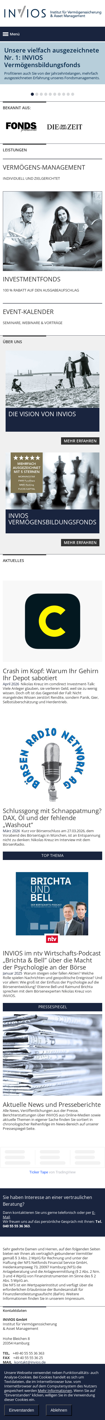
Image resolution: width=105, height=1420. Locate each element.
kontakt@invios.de (30, 1362)
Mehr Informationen (55, 1390)
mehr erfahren (80, 440)
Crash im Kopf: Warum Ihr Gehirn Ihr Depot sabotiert (51, 674)
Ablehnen (59, 1410)
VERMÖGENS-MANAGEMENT (44, 167)
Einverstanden (21, 1410)
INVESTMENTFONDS (31, 279)
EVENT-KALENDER (28, 311)
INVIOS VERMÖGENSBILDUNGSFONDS (52, 518)
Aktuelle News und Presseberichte (52, 1104)
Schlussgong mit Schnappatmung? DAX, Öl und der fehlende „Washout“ (52, 817)
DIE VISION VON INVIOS (42, 413)
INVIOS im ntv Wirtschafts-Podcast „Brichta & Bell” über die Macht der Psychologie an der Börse (52, 960)
